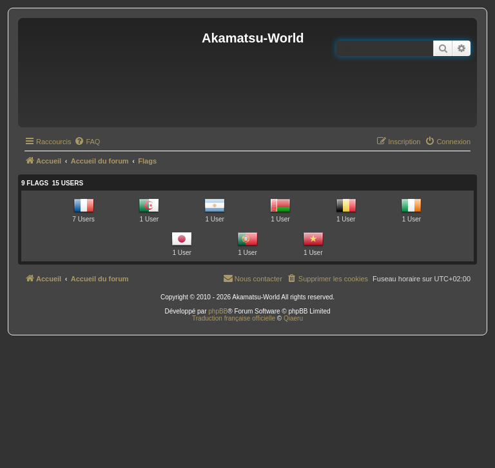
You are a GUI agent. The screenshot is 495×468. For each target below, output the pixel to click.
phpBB (218, 311)
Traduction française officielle (233, 318)
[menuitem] (87, 141)
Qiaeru (293, 318)
